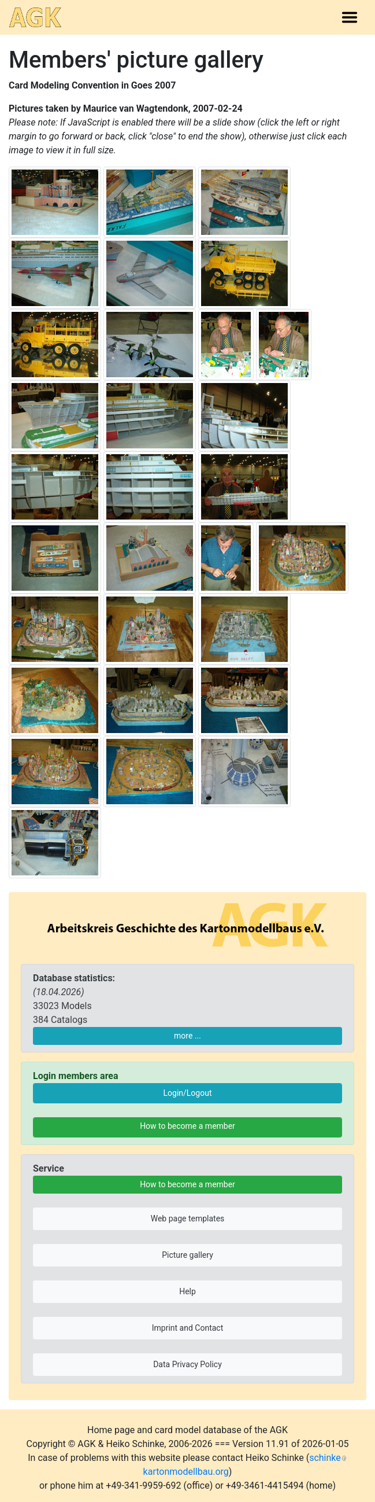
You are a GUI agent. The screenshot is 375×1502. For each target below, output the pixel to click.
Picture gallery (187, 1255)
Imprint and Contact (188, 1327)
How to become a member (187, 1126)
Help (187, 1291)
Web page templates (188, 1218)
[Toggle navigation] (349, 17)
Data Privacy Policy (187, 1364)
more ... (187, 1035)
